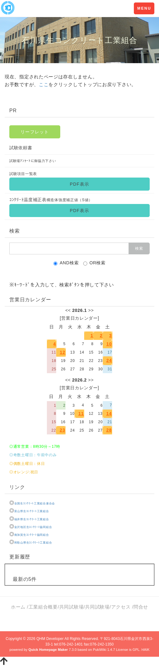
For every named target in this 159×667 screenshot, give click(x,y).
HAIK (145, 649)
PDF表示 (79, 184)
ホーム (18, 606)
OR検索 (94, 263)
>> (91, 310)
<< (68, 310)
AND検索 (66, 263)
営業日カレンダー (79, 318)
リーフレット (34, 131)
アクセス (121, 606)
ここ (43, 84)
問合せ (141, 606)
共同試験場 (71, 606)
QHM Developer (50, 639)
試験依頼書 (20, 147)
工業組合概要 (43, 606)
